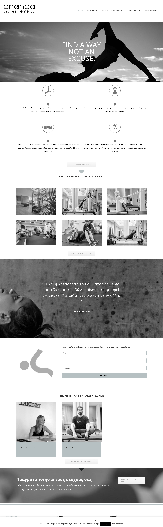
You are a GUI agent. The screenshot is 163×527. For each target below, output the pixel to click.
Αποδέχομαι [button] (106, 524)
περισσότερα (117, 524)
